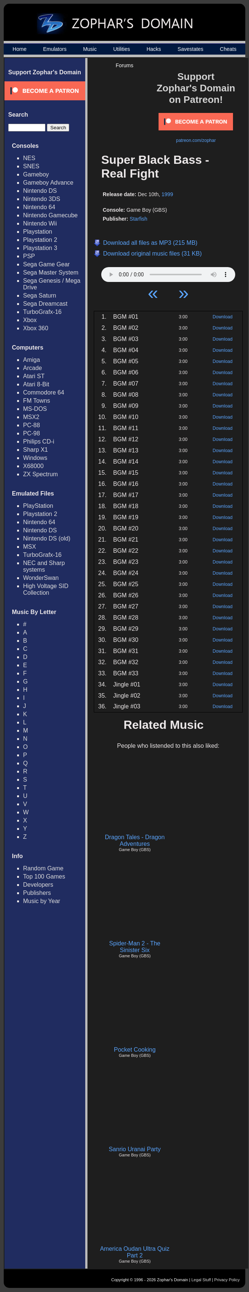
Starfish (138, 219)
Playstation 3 (40, 248)
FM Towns (36, 400)
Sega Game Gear (46, 264)
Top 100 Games (44, 876)
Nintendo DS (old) (46, 538)
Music (90, 49)
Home (19, 49)
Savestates (190, 49)
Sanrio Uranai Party (135, 1149)
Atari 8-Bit (36, 384)
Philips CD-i (38, 441)
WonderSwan (41, 578)
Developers (38, 885)
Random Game (43, 868)
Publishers (37, 893)
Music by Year (41, 901)
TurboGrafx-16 (42, 312)
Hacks (154, 49)
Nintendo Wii (40, 223)
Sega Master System (51, 272)
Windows (35, 458)
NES (29, 158)
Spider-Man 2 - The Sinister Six (134, 946)
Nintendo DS (40, 191)
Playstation (37, 231)
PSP (29, 256)
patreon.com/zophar (196, 140)
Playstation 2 (40, 240)
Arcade (32, 368)
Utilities (121, 49)
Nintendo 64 (39, 207)
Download (222, 316)
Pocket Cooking (135, 1049)
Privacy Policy (227, 1280)
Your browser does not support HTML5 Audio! (168, 272)
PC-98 (31, 433)
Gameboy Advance (48, 182)
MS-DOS (35, 409)
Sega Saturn (39, 295)
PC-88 (31, 425)
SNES (31, 166)
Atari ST (34, 376)
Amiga (31, 360)
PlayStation (38, 506)
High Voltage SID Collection (45, 589)
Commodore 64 (43, 392)
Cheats (228, 49)
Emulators (55, 49)
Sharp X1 (35, 450)
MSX (29, 546)
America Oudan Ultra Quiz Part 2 (135, 1252)
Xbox (29, 320)
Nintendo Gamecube (50, 215)
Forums (124, 65)
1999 (167, 194)
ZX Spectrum (40, 474)
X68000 (33, 466)
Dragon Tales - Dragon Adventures (135, 840)
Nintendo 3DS (41, 199)
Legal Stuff (201, 1280)
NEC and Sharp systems (44, 566)
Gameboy (36, 174)
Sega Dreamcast (45, 304)
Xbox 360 (35, 328)
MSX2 (31, 417)
